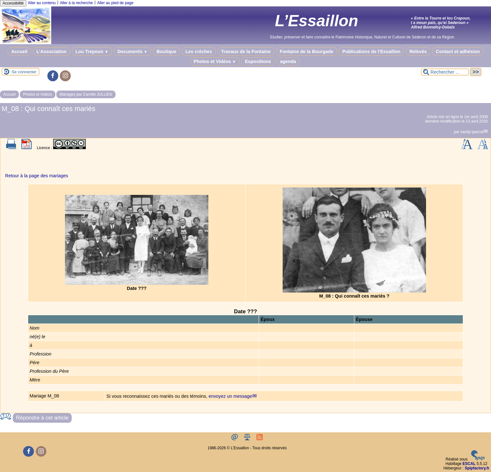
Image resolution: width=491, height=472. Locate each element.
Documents (132, 51)
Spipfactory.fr (477, 468)
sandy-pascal (472, 132)
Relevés (418, 51)
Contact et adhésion (458, 51)
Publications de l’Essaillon (371, 51)
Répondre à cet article (42, 418)
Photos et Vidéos (215, 61)
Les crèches (198, 51)
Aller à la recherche (76, 3)
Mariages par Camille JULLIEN (86, 94)
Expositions (258, 61)
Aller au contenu (42, 3)
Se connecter (24, 71)
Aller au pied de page (115, 3)
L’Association (51, 51)
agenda (288, 61)
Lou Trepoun (92, 51)
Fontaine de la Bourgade (307, 51)
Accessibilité (13, 3)
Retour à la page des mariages (36, 175)
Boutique (166, 51)
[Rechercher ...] (445, 72)
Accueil (19, 51)
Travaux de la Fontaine (246, 51)
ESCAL (469, 463)
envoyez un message (230, 396)
